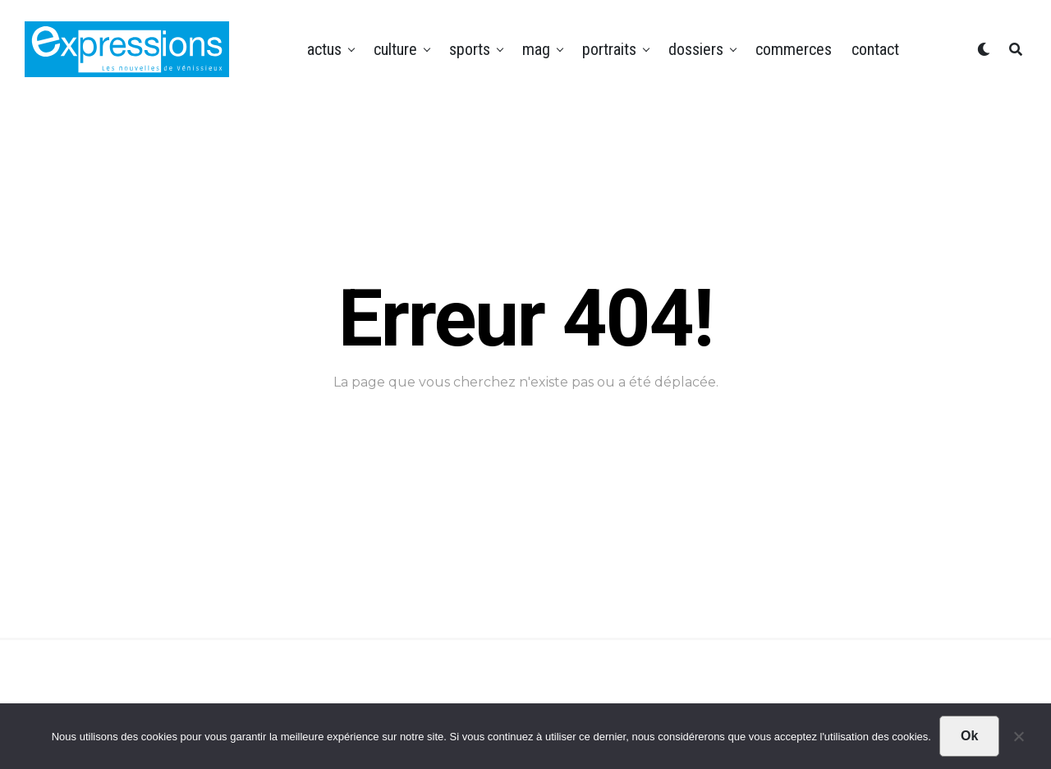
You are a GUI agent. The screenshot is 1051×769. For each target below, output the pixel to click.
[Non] (1018, 740)
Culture (395, 49)
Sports (469, 49)
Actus (324, 49)
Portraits (609, 49)
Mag (536, 49)
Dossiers (695, 49)
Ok (969, 736)
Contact (875, 49)
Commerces (793, 49)
